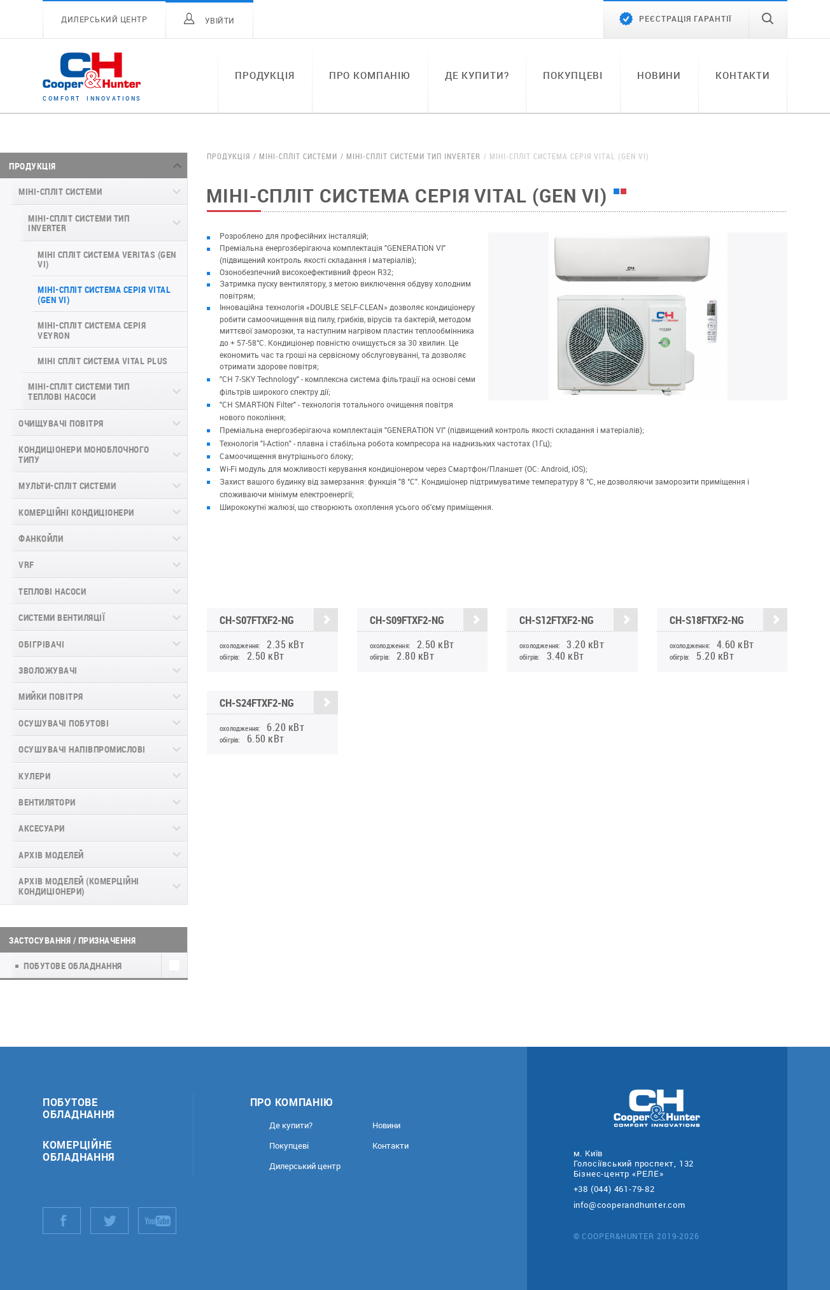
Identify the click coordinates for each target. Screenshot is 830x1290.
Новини (659, 75)
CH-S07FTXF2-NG (279, 620)
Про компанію (370, 75)
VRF (26, 564)
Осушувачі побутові (63, 723)
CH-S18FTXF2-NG (729, 620)
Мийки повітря (50, 696)
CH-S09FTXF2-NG (429, 620)
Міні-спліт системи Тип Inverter (78, 223)
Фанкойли (40, 538)
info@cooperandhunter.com (629, 1204)
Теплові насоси (52, 591)
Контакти (742, 75)
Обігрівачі (41, 644)
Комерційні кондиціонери (76, 512)
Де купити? (477, 75)
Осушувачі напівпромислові (82, 749)
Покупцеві (573, 75)
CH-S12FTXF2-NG (578, 620)
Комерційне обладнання (79, 1150)
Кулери (34, 776)
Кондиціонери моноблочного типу (84, 454)
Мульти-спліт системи (67, 485)
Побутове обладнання (79, 1108)
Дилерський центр (305, 1166)
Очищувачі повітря (61, 423)
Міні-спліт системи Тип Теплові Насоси (78, 391)
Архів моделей (51, 855)
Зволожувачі (48, 670)
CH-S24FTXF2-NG (279, 702)
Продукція (265, 75)
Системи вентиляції (61, 617)
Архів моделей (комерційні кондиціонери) (78, 886)
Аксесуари (41, 828)
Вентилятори (47, 802)
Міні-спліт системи (60, 191)
